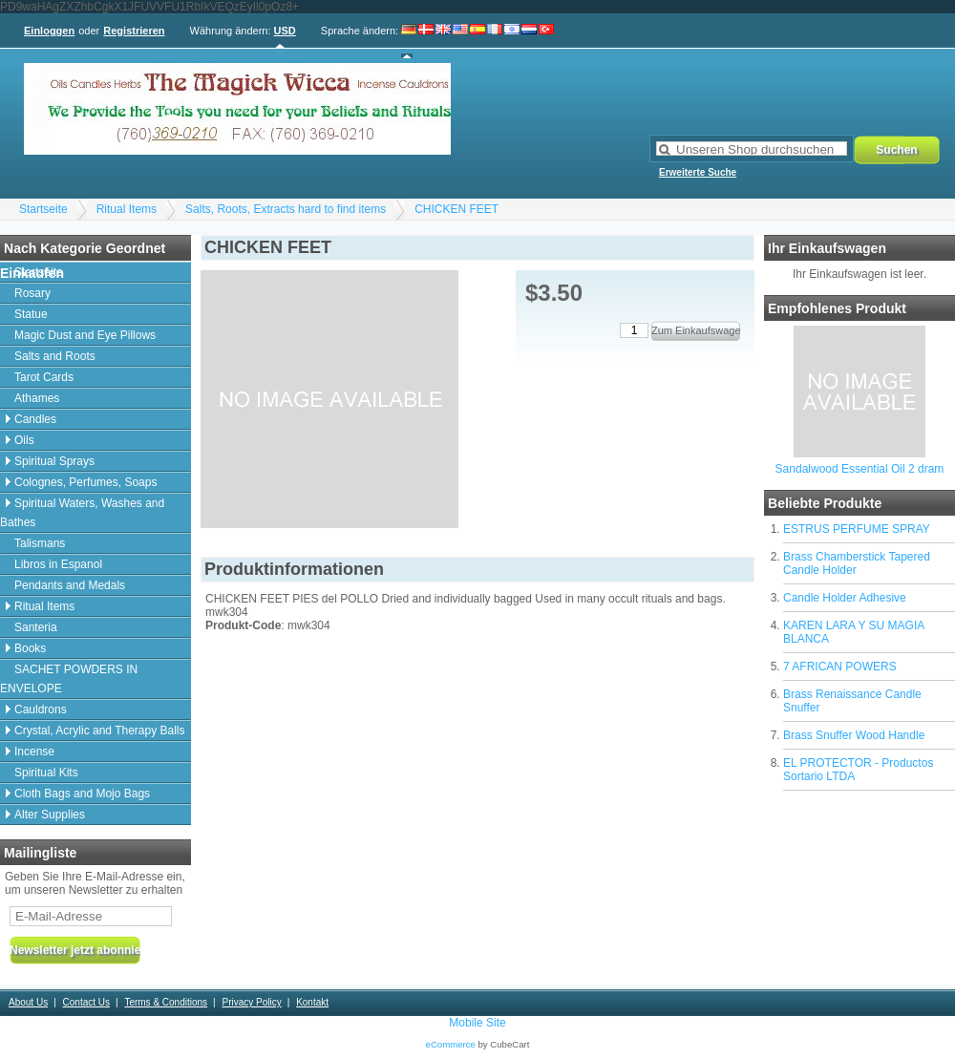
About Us (28, 1002)
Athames (36, 398)
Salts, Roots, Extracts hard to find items (285, 209)
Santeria (35, 627)
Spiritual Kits (46, 772)
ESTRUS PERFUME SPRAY (856, 529)
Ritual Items (126, 209)
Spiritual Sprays (54, 461)
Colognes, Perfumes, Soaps (85, 482)
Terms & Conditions (165, 1002)
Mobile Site (477, 1022)
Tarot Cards (44, 377)
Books (30, 648)
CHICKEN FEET (456, 209)
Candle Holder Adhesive (844, 597)
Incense (34, 751)
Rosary (32, 293)
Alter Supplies (49, 814)
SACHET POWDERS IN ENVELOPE (69, 679)
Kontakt (312, 1002)
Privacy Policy (251, 1002)
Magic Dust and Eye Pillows (85, 335)
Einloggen (49, 30)
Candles (35, 419)
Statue (31, 314)
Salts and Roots (55, 356)
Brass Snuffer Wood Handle (853, 735)
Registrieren (133, 30)
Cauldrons (40, 709)
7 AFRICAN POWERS (840, 666)
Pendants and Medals (69, 585)
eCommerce (451, 1044)
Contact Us (86, 1002)
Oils (24, 440)
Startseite (43, 209)
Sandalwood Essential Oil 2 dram (859, 469)
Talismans (39, 543)
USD (285, 30)
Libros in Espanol (58, 564)
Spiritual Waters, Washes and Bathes (82, 513)
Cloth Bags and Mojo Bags (82, 793)
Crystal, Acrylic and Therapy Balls (99, 730)
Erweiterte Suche (697, 172)
